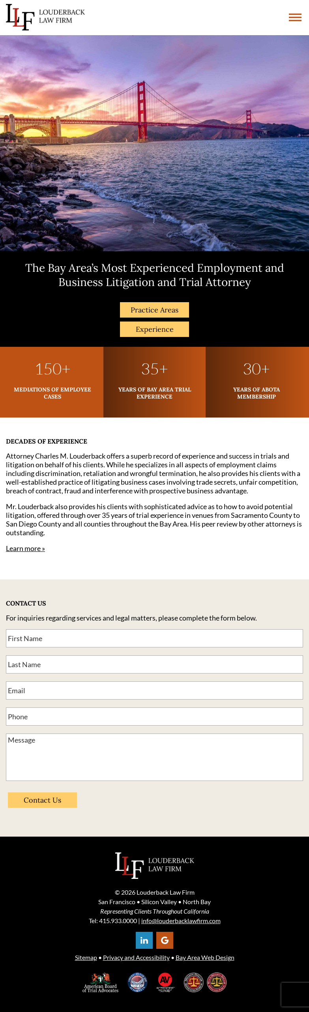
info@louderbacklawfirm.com (181, 920)
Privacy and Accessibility (136, 957)
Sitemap (86, 957)
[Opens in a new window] (144, 940)
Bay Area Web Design (205, 957)
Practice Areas (154, 309)
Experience (155, 329)
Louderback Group (45, 17)
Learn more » (25, 548)
